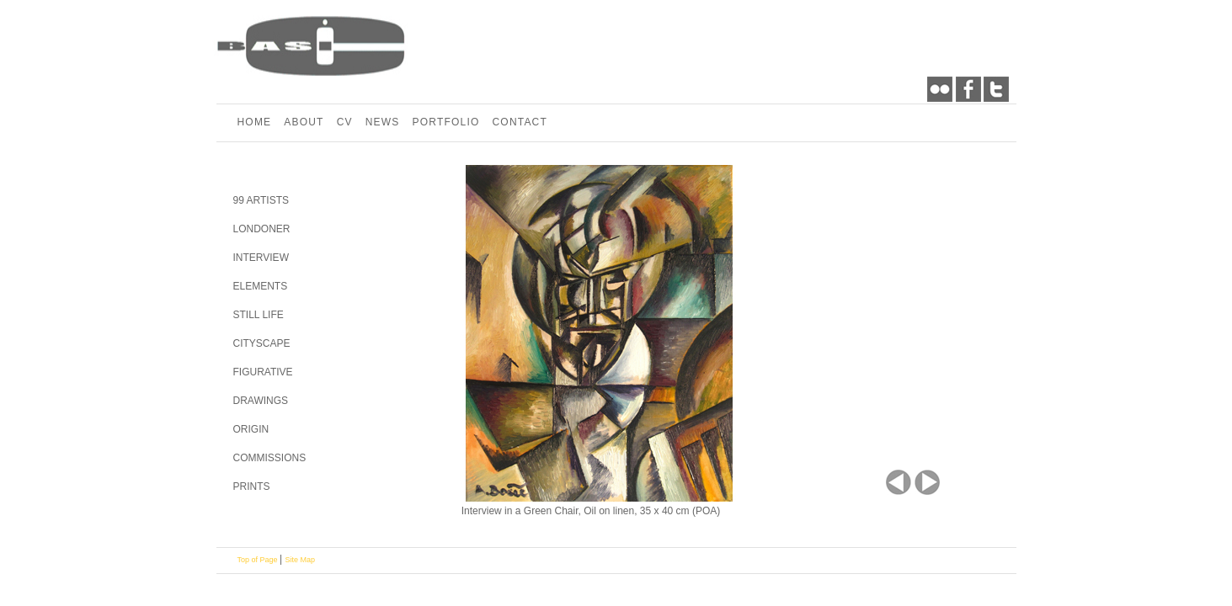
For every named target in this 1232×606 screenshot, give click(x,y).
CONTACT (519, 122)
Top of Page (258, 560)
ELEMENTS (260, 286)
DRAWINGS (261, 401)
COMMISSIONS (270, 458)
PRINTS (251, 486)
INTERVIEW (261, 257)
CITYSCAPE (262, 343)
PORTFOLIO (446, 122)
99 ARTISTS (261, 200)
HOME (254, 122)
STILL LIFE (258, 315)
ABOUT (303, 122)
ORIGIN (251, 429)
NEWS (382, 122)
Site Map (300, 560)
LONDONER (262, 229)
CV (345, 122)
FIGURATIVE (263, 372)
